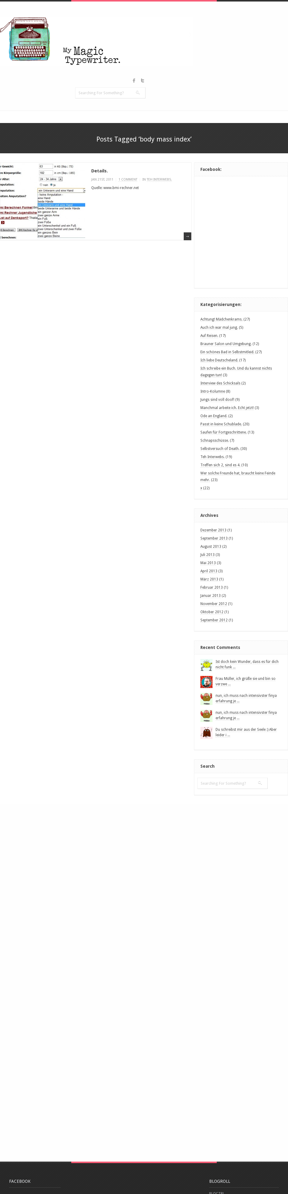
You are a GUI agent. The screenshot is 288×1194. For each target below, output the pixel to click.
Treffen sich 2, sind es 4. (220, 465)
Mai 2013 (208, 563)
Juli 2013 (207, 555)
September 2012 (214, 620)
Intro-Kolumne (212, 391)
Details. (99, 171)
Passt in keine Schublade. (221, 424)
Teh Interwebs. (212, 457)
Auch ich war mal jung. (219, 327)
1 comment (128, 179)
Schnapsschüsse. (214, 440)
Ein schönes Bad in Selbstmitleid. (227, 352)
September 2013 (214, 538)
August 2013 (210, 546)
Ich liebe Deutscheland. (219, 360)
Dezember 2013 (213, 530)
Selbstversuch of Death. (219, 449)
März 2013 (209, 579)
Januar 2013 (210, 596)
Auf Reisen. (209, 336)
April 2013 (208, 571)
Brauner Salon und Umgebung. (226, 344)
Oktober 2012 (211, 612)
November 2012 (213, 604)
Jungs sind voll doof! (217, 399)
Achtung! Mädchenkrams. (221, 319)
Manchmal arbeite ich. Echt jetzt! (227, 408)
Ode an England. (213, 416)
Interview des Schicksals (220, 383)
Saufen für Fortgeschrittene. (223, 432)
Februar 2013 (211, 587)
